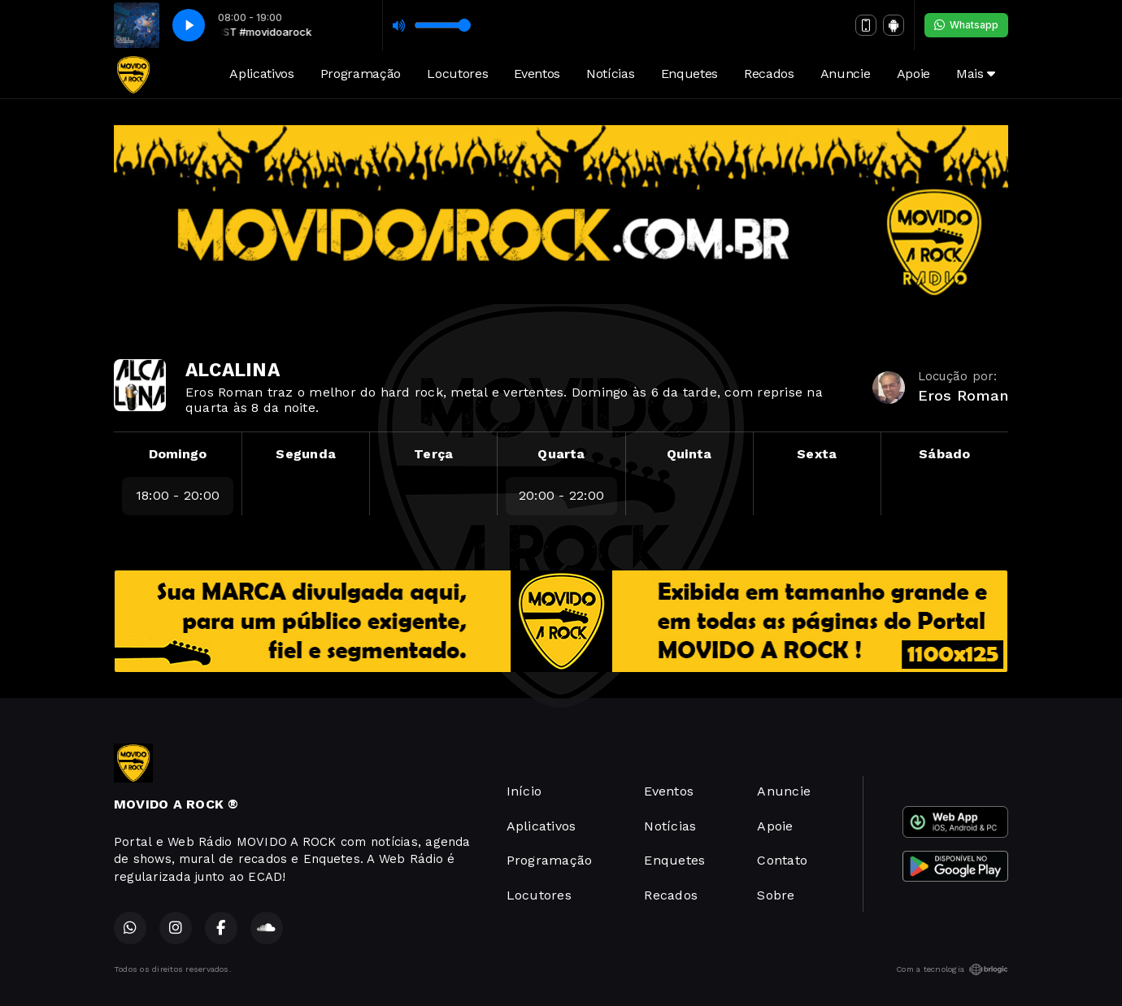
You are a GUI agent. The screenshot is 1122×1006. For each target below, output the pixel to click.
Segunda (306, 454)
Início (524, 791)
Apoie (913, 73)
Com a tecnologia (952, 969)
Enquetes (689, 73)
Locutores (457, 73)
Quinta (689, 454)
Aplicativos (261, 73)
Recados (769, 73)
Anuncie (845, 73)
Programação (360, 73)
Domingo (178, 454)
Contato (782, 860)
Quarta (561, 454)
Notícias (610, 73)
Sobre (775, 895)
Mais (975, 73)
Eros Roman (963, 395)
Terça (433, 454)
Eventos (537, 73)
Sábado (944, 454)
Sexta (817, 454)
